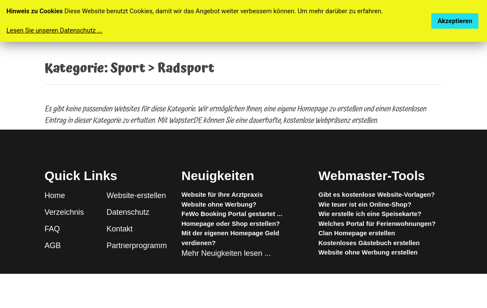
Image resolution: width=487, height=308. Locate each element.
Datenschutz (128, 212)
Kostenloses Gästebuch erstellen (369, 242)
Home (55, 195)
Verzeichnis (64, 212)
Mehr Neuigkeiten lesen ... (226, 253)
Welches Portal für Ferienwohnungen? (377, 223)
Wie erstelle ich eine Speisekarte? (370, 213)
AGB (53, 245)
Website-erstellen (136, 195)
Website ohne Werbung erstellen (368, 252)
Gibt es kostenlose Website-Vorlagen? (376, 194)
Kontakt (120, 229)
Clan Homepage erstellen (356, 233)
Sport (127, 68)
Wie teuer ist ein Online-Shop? (364, 204)
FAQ (52, 229)
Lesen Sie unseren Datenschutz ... (54, 30)
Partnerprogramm (137, 245)
